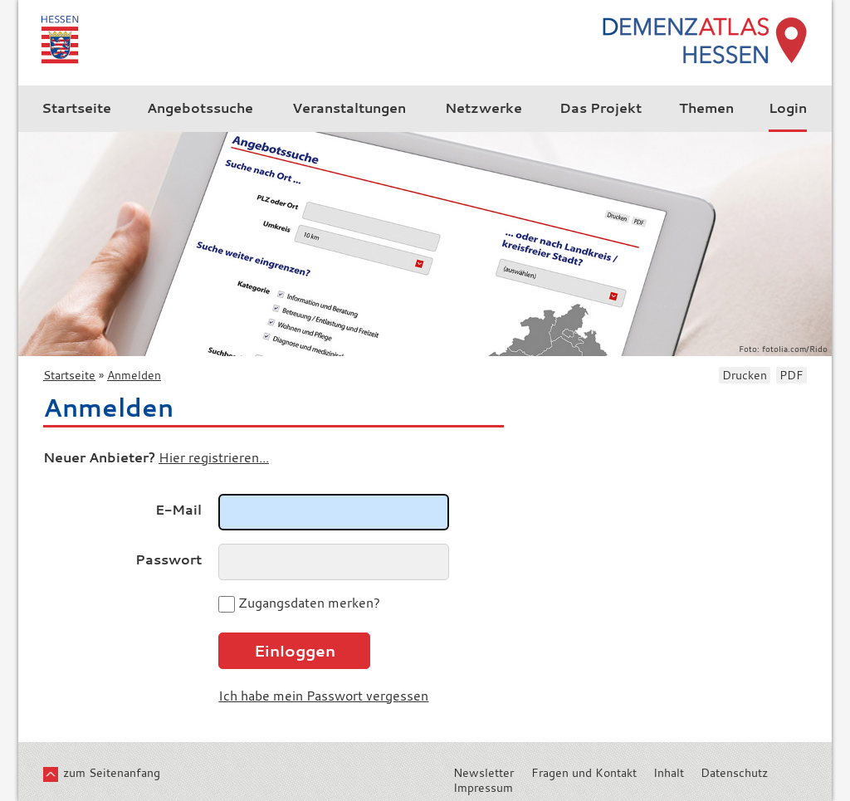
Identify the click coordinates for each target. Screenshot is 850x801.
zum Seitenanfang (111, 772)
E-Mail (178, 510)
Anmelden (134, 375)
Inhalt (668, 772)
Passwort (168, 559)
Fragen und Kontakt (584, 772)
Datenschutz (734, 772)
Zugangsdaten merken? (309, 602)
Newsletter (483, 772)
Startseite (69, 375)
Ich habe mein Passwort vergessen (323, 695)
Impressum (483, 787)
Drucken (744, 375)
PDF (791, 375)
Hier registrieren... (214, 457)
